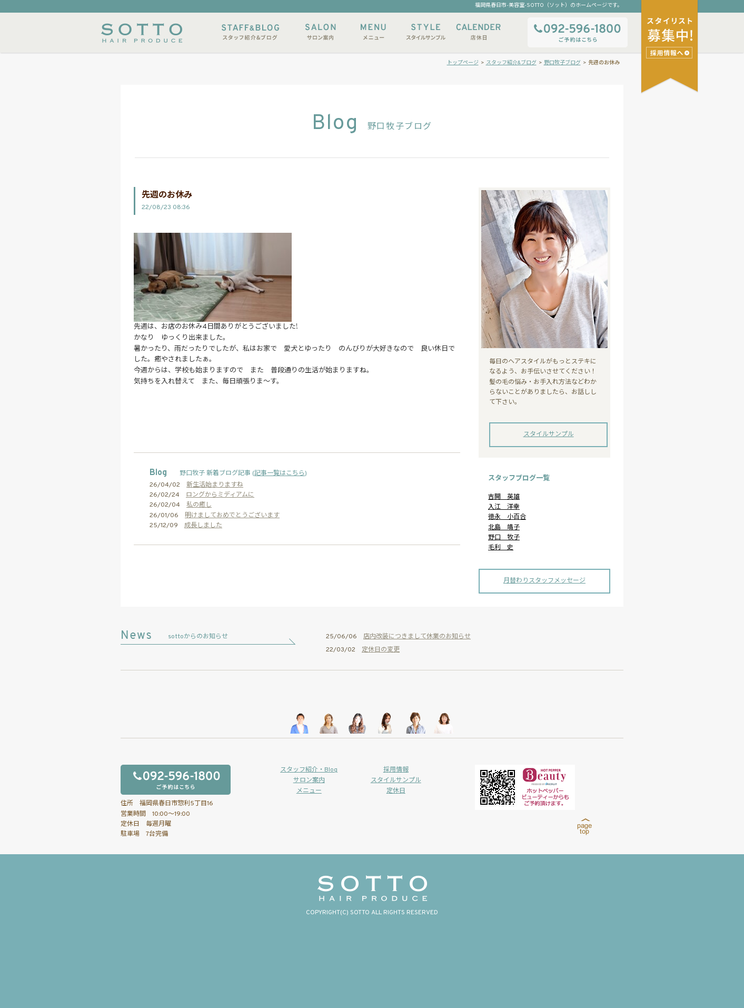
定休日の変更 (381, 650)
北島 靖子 (504, 527)
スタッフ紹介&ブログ (250, 31)
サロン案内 (320, 31)
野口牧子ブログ (562, 63)
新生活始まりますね (214, 485)
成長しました (203, 525)
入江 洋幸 (504, 507)
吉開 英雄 (504, 497)
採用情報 (396, 770)
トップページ (463, 63)
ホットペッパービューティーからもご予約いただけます (525, 787)
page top (584, 827)
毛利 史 (500, 547)
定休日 (395, 791)
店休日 (478, 31)
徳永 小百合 (507, 517)
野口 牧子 (504, 537)
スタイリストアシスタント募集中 (670, 52)
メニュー (373, 31)
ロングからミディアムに (220, 495)
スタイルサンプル (426, 31)
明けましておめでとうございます (232, 515)
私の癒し (199, 505)
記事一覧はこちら (279, 473)
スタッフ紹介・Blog (309, 770)
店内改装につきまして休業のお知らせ (417, 637)
